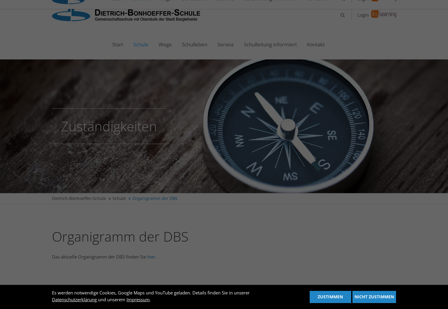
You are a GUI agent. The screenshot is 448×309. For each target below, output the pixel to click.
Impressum (138, 299)
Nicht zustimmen (374, 296)
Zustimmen (330, 296)
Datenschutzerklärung (74, 299)
